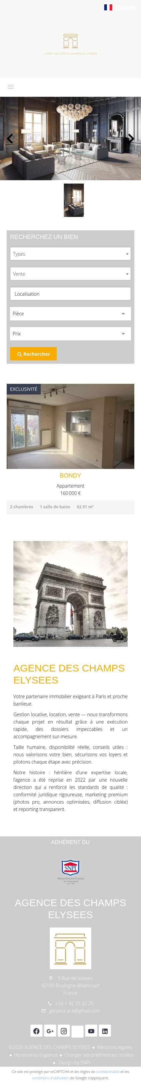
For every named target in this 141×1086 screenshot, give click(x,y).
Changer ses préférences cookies (99, 1055)
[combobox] (70, 253)
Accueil (70, 45)
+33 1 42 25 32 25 (74, 1003)
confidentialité (108, 1071)
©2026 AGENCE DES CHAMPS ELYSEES (49, 1047)
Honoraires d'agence (35, 1055)
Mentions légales (114, 1047)
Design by (73, 1062)
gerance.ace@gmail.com (74, 1011)
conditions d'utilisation (50, 1077)
